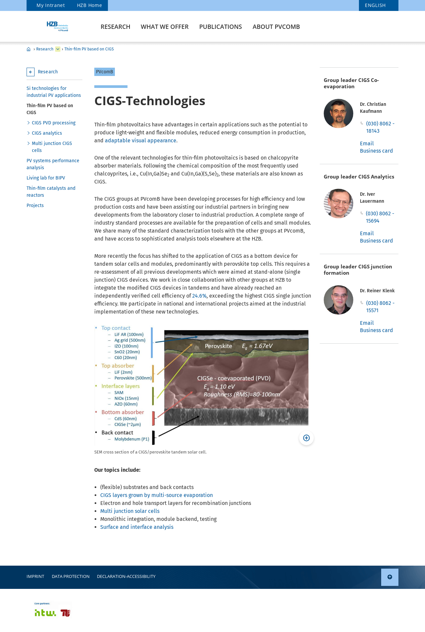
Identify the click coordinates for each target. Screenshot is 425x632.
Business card (376, 151)
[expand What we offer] (57, 49)
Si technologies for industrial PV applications (54, 92)
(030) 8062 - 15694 (380, 217)
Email (367, 143)
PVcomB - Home (29, 49)
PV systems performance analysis (53, 164)
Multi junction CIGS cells (52, 147)
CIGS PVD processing (53, 123)
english (375, 5)
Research (115, 27)
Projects (35, 205)
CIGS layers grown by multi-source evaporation (156, 495)
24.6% (199, 296)
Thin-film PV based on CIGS (89, 49)
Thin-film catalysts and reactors (51, 191)
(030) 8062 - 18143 (380, 127)
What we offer (165, 27)
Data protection (71, 576)
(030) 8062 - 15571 (380, 307)
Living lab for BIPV (46, 178)
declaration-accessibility (126, 576)
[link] (389, 577)
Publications (220, 27)
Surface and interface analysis (136, 527)
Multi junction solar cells (129, 511)
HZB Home (89, 5)
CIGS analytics (47, 133)
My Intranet (51, 5)
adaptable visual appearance (140, 140)
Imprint (35, 576)
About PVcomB (276, 27)
